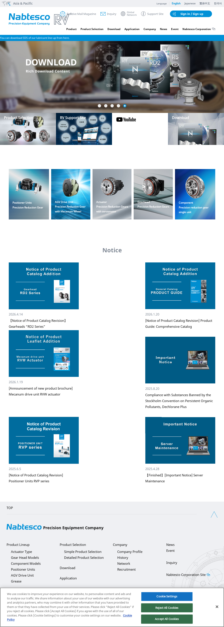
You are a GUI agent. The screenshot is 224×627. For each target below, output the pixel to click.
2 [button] (105, 105)
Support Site (155, 14)
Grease (16, 581)
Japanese (190, 3)
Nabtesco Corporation (196, 29)
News (163, 29)
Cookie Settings (166, 596)
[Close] (217, 607)
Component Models (26, 563)
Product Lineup (18, 544)
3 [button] (112, 105)
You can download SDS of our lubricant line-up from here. (35, 38)
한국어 (218, 3)
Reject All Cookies (166, 608)
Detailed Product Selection (84, 557)
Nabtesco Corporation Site (186, 574)
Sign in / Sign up (191, 14)
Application (132, 29)
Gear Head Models (25, 557)
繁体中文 (205, 3)
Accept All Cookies (167, 619)
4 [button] (118, 105)
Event (174, 29)
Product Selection (91, 29)
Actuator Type (21, 551)
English (176, 3)
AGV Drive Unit (22, 575)
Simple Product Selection (83, 551)
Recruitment (126, 569)
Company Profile (129, 551)
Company (150, 29)
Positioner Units (23, 569)
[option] (112, 60)
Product (71, 29)
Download (114, 29)
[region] (112, 607)
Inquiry (111, 14)
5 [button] (124, 105)
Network (123, 563)
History (122, 557)
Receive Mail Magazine (81, 14)
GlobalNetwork (132, 13)
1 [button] (99, 105)
